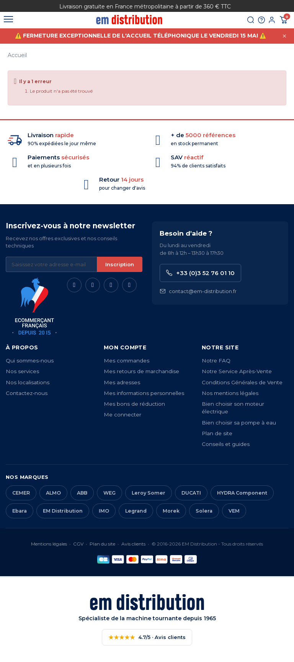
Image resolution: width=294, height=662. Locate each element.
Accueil (17, 55)
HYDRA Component (242, 493)
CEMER (21, 493)
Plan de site (217, 433)
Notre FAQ (216, 360)
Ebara (19, 511)
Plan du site (102, 544)
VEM (234, 511)
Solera (204, 511)
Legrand (136, 511)
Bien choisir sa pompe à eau (239, 422)
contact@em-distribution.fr (198, 291)
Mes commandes (126, 360)
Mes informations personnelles (144, 393)
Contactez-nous (26, 393)
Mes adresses (122, 382)
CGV (78, 544)
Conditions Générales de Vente (242, 382)
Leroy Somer (148, 493)
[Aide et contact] (257, 21)
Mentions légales (49, 544)
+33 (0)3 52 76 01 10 (200, 273)
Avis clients (133, 544)
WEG (109, 493)
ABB (82, 493)
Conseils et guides (226, 444)
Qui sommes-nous (30, 360)
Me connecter (122, 414)
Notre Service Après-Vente (237, 371)
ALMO (53, 493)
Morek (171, 511)
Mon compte (125, 347)
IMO (104, 511)
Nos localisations (27, 382)
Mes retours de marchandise (141, 371)
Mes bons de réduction (134, 404)
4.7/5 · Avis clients (147, 637)
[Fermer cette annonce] (284, 38)
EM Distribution (63, 511)
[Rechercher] (244, 21)
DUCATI (191, 493)
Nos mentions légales (230, 393)
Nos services (22, 371)
